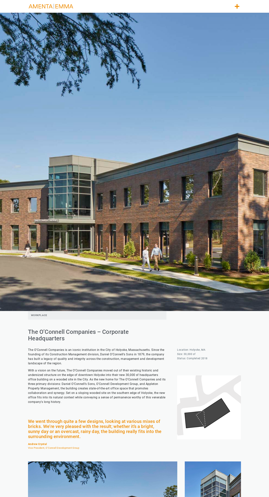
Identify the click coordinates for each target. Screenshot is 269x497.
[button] (237, 6)
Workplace (39, 315)
